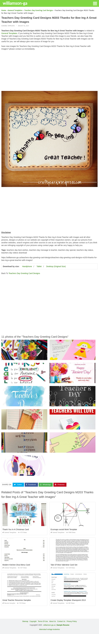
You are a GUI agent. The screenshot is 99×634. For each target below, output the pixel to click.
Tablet (38, 266)
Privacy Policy (72, 621)
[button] (95, 3)
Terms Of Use (43, 621)
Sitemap (25, 621)
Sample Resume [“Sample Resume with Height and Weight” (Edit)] (63, 625)
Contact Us (61, 621)
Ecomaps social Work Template (64, 529)
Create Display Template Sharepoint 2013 (68, 600)
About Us (52, 621)
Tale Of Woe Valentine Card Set (64, 565)
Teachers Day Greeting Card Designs (24, 273)
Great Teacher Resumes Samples (16, 600)
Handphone (27, 266)
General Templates (8, 26)
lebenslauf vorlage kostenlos (49, 629)
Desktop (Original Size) (56, 266)
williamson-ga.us (49, 625)
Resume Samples (8, 603)
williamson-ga (15, 3)
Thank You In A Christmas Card (15, 529)
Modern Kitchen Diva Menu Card (16, 565)
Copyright (33, 621)
